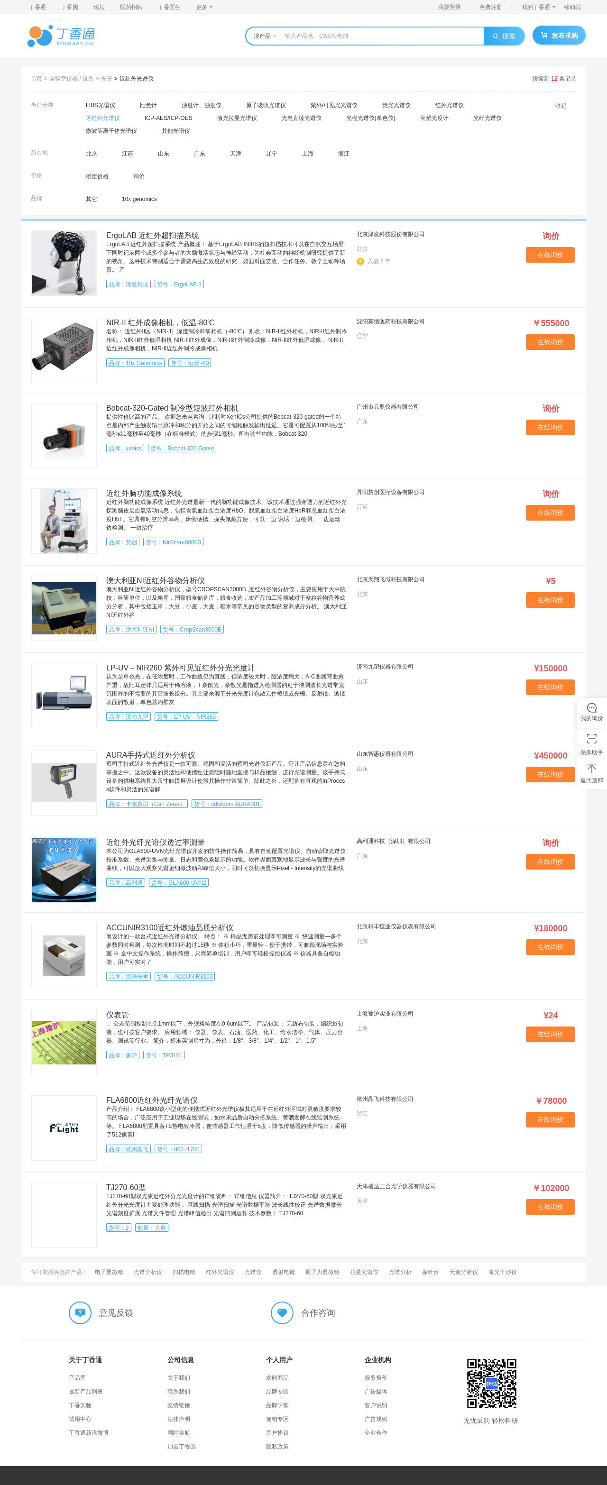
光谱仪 (253, 1272)
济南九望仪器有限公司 (385, 666)
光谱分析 (400, 1272)
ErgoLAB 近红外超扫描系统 (152, 235)
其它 (91, 199)
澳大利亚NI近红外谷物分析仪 (155, 581)
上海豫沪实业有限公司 (385, 1013)
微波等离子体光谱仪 (111, 131)
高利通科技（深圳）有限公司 (394, 841)
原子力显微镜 (322, 1272)
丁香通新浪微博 (89, 1433)
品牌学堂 (277, 1405)
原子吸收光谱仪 (266, 105)
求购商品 (277, 1378)
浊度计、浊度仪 (201, 105)
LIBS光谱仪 (100, 105)
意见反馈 (116, 1313)
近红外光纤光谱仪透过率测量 (155, 842)
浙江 (343, 153)
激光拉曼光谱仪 (237, 118)
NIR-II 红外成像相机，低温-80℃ (160, 323)
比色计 (148, 105)
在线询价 (550, 254)
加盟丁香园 (181, 1446)
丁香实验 (80, 1405)
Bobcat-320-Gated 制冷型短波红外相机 (172, 408)
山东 (163, 153)
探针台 (430, 1272)
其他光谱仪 (176, 131)
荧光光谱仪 (396, 105)
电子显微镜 (109, 1272)
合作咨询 (318, 1313)
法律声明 (178, 1419)
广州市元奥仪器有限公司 (388, 406)
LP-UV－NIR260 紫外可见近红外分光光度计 (180, 668)
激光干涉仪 (502, 1272)
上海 (307, 153)
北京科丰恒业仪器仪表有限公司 (396, 926)
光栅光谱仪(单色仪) (370, 118)
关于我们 (178, 1378)
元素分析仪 (464, 1272)
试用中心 (80, 1419)
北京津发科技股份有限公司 (391, 234)
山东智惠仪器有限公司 (385, 754)
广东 (199, 153)
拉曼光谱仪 (364, 1272)
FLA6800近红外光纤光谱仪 (152, 1100)
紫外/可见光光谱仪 (334, 105)
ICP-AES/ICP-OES (169, 118)
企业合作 (376, 1433)
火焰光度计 (434, 118)
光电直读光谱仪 (302, 118)
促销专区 (277, 1419)
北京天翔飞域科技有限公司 (391, 579)
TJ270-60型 (126, 1187)
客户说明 (376, 1405)
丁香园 (69, 7)
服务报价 (376, 1378)
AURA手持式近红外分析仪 (150, 755)
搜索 (504, 36)
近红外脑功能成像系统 (144, 493)
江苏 (127, 153)
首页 (36, 78)
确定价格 (97, 176)
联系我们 (178, 1391)
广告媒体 (376, 1391)
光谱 (106, 78)
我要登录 (449, 7)
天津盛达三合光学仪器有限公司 (396, 1186)
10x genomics (139, 199)
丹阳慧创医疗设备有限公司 (391, 492)
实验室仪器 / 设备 (71, 78)
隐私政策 (277, 1446)
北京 (91, 153)
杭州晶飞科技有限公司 (385, 1099)
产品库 (77, 1378)
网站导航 (178, 1433)
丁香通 (37, 7)
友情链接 (178, 1405)
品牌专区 (277, 1391)
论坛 (99, 7)
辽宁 (271, 153)
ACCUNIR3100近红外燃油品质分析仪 (169, 928)
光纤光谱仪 (487, 118)
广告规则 (376, 1419)
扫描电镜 (184, 1272)
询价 (139, 176)
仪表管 (117, 1015)
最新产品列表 (86, 1391)
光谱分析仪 (148, 1272)
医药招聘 (131, 7)
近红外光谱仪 (137, 78)
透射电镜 (283, 1272)
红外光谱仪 (449, 105)
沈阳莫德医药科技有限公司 (391, 321)
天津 (235, 153)
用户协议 (277, 1433)
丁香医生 (169, 7)
